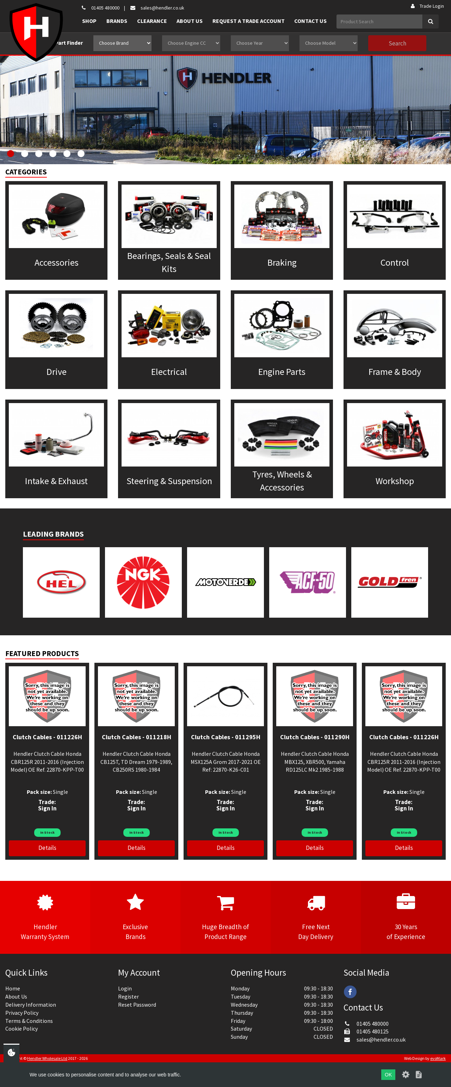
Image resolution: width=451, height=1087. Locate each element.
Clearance (152, 20)
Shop (89, 20)
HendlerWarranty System (45, 916)
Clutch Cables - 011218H (136, 737)
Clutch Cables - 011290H (315, 737)
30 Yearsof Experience (406, 916)
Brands (116, 20)
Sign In (47, 808)
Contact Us (310, 20)
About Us (190, 20)
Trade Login (427, 6)
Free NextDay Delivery (316, 916)
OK (388, 1074)
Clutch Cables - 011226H (47, 737)
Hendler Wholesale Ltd (47, 1058)
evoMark (438, 1058)
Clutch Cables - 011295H (225, 737)
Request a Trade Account (248, 20)
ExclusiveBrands (135, 916)
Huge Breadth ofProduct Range (225, 916)
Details (47, 848)
